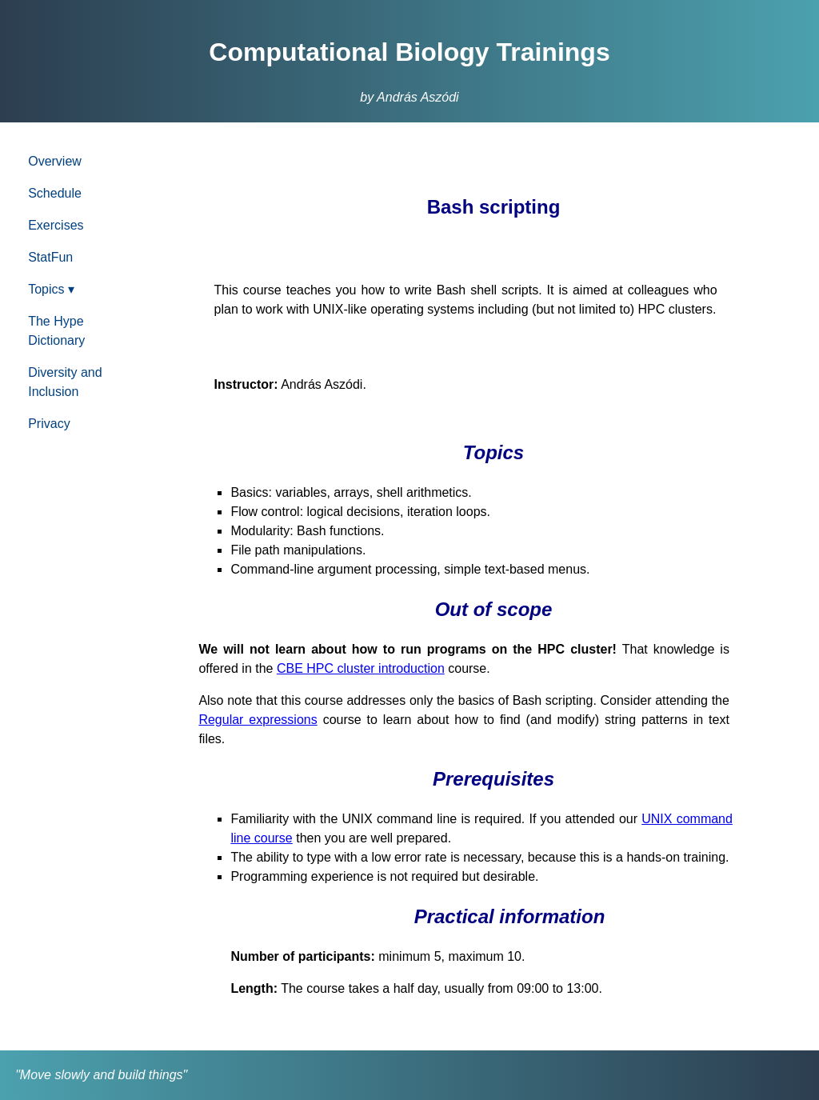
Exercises (55, 225)
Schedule (55, 193)
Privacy (49, 423)
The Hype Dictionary (56, 330)
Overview (55, 161)
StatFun (50, 257)
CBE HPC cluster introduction (361, 668)
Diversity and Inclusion (65, 382)
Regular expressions (257, 719)
